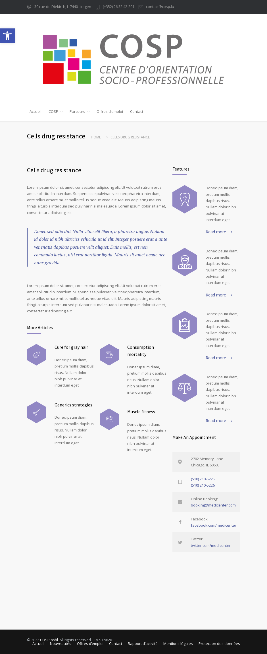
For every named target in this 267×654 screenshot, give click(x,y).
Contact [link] (136, 111)
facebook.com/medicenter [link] (213, 525)
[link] (7, 35)
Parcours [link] (77, 111)
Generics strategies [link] (73, 405)
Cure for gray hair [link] (71, 347)
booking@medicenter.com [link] (213, 505)
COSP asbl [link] (49, 639)
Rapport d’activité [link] (143, 643)
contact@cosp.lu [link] (160, 7)
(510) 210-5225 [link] (203, 478)
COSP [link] (53, 111)
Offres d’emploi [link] (110, 111)
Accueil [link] (35, 111)
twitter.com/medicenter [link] (211, 545)
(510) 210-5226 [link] (203, 485)
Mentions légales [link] (178, 643)
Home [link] (96, 137)
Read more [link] (216, 231)
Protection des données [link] (219, 643)
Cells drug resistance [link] (54, 170)
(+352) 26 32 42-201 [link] (118, 7)
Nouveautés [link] (60, 643)
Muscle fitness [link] (141, 411)
